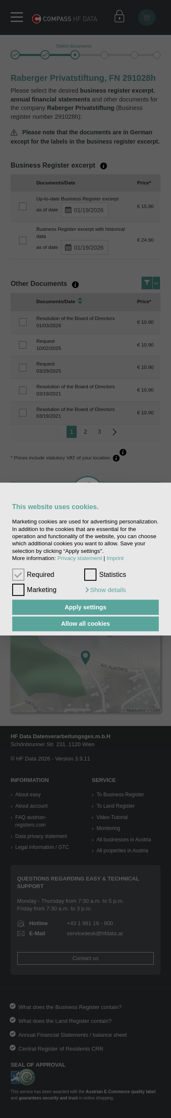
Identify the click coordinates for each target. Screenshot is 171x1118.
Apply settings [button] (85, 607)
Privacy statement (79, 558)
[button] (105, 590)
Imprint (115, 558)
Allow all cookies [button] (85, 624)
